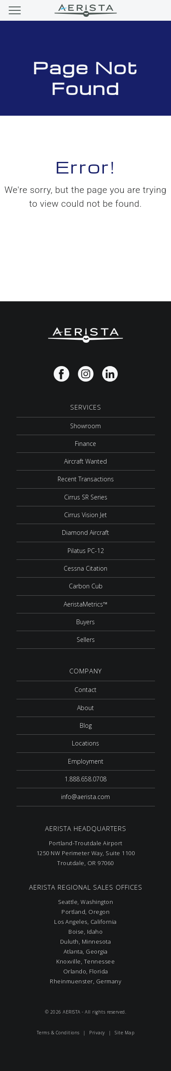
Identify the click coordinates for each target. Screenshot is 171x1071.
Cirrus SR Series (85, 497)
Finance (85, 443)
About (85, 708)
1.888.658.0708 (85, 779)
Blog (86, 725)
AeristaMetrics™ (85, 604)
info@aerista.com (85, 797)
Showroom (85, 426)
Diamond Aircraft (85, 532)
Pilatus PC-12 (86, 551)
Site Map (124, 1033)
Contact (85, 690)
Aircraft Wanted (85, 461)
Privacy (97, 1033)
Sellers (86, 639)
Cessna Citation (85, 568)
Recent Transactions (86, 479)
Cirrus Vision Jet (85, 515)
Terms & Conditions (58, 1033)
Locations (85, 743)
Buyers (85, 622)
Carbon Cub (86, 586)
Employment (85, 761)
